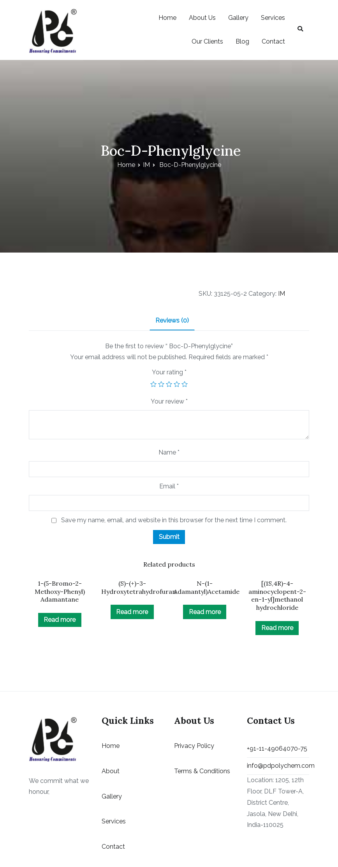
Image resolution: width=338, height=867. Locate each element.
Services (273, 17)
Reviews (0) (172, 320)
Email (169, 486)
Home (167, 17)
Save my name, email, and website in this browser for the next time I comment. (174, 520)
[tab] (172, 321)
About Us (202, 17)
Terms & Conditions (202, 771)
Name (169, 452)
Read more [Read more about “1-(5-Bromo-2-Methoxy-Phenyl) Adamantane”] (60, 619)
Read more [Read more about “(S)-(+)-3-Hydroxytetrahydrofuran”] (132, 612)
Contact (273, 41)
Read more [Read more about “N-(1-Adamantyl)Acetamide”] (205, 612)
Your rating (169, 372)
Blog (242, 41)
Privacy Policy (194, 745)
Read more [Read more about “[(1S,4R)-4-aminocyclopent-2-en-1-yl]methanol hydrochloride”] (277, 628)
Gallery (238, 17)
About (111, 771)
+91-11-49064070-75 (277, 748)
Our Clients (207, 41)
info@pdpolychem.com (278, 765)
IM (146, 164)
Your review (169, 401)
